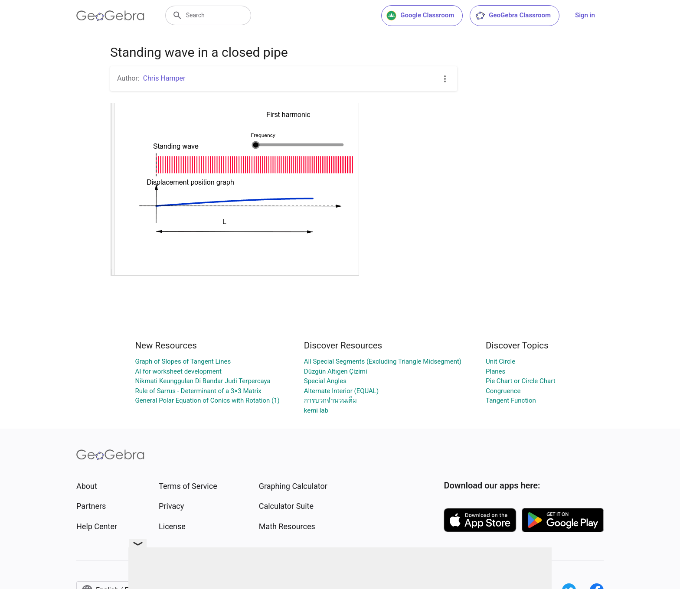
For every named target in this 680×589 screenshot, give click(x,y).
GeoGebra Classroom (513, 15)
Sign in (585, 15)
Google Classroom (420, 15)
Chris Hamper (164, 78)
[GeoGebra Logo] (110, 15)
